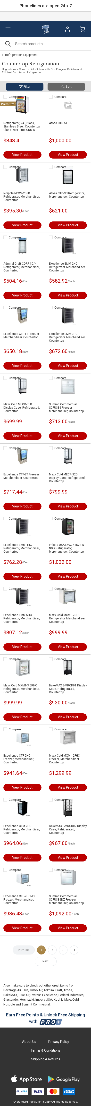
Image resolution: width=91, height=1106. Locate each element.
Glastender (10, 999)
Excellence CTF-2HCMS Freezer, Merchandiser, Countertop (18, 900)
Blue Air (24, 995)
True (25, 990)
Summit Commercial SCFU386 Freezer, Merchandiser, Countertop (66, 408)
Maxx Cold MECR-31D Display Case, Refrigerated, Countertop (21, 408)
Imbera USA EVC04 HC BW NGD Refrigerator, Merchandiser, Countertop (66, 548)
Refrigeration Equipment (21, 55)
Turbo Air (36, 990)
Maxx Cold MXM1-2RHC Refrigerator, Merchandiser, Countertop (67, 618)
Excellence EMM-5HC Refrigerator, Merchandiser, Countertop (21, 618)
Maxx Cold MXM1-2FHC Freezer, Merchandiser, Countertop (64, 759)
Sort (66, 87)
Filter (24, 87)
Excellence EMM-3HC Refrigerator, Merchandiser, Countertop (67, 337)
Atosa (68, 990)
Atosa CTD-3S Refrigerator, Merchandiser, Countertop (67, 195)
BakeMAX (10, 995)
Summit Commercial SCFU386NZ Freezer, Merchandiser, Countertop (66, 900)
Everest (36, 995)
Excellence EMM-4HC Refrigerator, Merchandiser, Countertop (21, 548)
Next (45, 961)
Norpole (9, 1004)
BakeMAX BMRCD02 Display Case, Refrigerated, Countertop (68, 829)
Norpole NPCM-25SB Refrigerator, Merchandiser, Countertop (21, 197)
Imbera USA (43, 999)
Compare (15, 97)
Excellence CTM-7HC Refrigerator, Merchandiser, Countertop (21, 829)
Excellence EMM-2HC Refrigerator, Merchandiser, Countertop (67, 267)
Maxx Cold (71, 999)
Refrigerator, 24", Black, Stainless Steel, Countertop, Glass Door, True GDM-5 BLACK (22, 126)
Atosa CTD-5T (58, 123)
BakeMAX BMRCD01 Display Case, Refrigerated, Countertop (68, 689)
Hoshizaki (27, 999)
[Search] (45, 44)
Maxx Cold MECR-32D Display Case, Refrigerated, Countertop (67, 478)
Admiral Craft (53, 990)
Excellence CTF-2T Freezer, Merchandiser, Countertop (21, 476)
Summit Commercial (36, 1004)
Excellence (49, 995)
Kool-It (58, 999)
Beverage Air (12, 990)
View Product (22, 155)
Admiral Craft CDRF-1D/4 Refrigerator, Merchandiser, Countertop (21, 267)
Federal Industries (70, 995)
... (63, 950)
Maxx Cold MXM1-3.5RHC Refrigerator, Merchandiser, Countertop (21, 689)
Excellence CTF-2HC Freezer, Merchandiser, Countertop (18, 759)
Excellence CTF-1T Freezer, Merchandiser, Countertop (21, 335)
